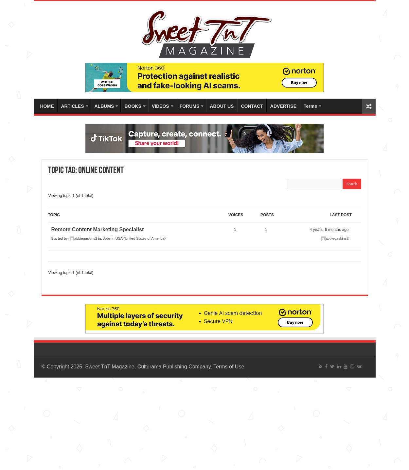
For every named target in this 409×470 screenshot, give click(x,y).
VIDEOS (160, 106)
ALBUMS (104, 106)
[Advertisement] (196, 423)
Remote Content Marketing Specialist (97, 229)
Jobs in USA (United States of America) (134, 238)
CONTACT (252, 106)
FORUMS (190, 106)
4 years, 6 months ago (329, 229)
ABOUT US (222, 106)
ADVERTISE (283, 106)
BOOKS (132, 106)
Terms (310, 106)
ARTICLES (72, 106)
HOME (47, 106)
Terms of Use (228, 366)
